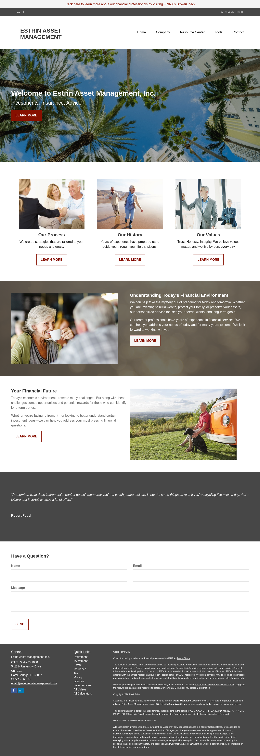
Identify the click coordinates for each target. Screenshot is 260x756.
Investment (81, 661)
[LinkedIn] (18, 12)
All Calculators (83, 693)
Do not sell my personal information (192, 688)
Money (78, 677)
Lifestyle (79, 681)
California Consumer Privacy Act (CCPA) (215, 684)
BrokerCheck (183, 658)
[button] (163, 32)
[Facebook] (23, 12)
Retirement (81, 656)
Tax (76, 673)
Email (137, 566)
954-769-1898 (232, 12)
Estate (78, 665)
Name (15, 566)
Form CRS (125, 652)
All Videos (80, 689)
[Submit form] (20, 624)
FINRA (205, 700)
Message (18, 587)
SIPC (212, 700)
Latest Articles (82, 685)
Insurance (80, 669)
